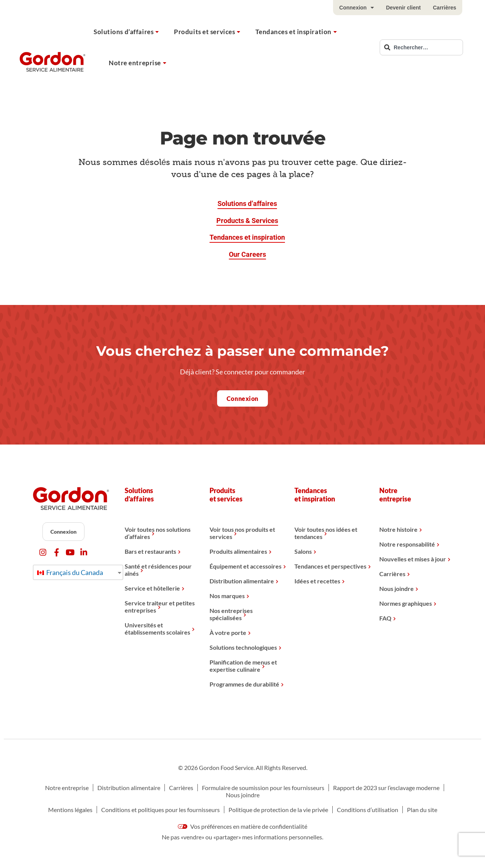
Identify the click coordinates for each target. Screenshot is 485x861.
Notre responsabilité (407, 544)
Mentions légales (70, 809)
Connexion (356, 7)
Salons (303, 551)
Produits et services (204, 32)
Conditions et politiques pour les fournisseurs (160, 809)
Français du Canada (70, 572)
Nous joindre (396, 588)
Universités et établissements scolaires (157, 628)
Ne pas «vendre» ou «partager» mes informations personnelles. (242, 837)
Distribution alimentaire (242, 580)
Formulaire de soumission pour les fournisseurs (263, 787)
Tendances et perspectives (330, 566)
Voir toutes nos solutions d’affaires (158, 533)
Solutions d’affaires (123, 32)
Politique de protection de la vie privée (278, 809)
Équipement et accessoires (246, 566)
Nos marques (227, 595)
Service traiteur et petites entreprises (160, 606)
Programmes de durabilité (244, 684)
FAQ (385, 618)
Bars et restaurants (150, 551)
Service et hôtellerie (152, 588)
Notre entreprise (135, 63)
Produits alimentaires (238, 551)
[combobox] (421, 47)
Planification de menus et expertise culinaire (243, 665)
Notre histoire (398, 529)
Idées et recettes (317, 580)
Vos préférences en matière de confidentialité (242, 826)
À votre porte (228, 632)
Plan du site (422, 809)
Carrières (445, 8)
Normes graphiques (405, 603)
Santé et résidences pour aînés (158, 569)
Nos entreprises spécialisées (231, 614)
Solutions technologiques (243, 647)
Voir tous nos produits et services (242, 533)
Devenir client (403, 8)
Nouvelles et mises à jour (412, 558)
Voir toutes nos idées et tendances (325, 533)
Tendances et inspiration (293, 32)
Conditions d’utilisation (367, 809)
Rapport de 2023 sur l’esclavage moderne (386, 787)
